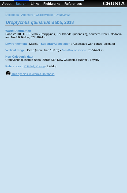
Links (35, 4)
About (7, 4)
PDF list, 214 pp (34, 66)
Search (21, 4)
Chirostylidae (44, 14)
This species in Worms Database (29, 74)
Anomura (27, 14)
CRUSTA (114, 3)
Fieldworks (51, 4)
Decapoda (12, 14)
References (73, 4)
